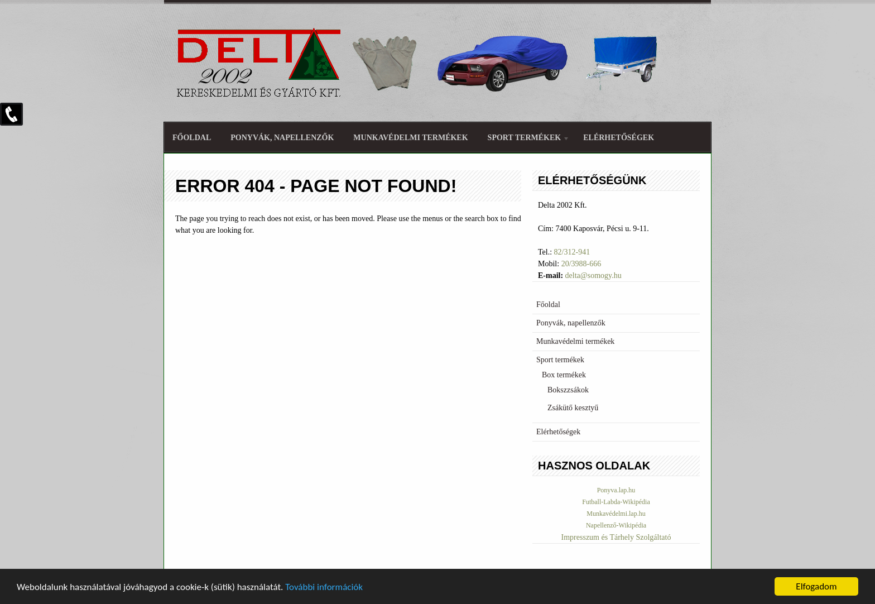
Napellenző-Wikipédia (616, 525)
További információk (324, 587)
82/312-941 (572, 252)
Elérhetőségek (618, 137)
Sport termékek (524, 139)
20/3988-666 (581, 264)
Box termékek (564, 375)
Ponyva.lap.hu (616, 490)
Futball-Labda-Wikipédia (616, 502)
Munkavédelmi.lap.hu (615, 513)
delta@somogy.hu (593, 275)
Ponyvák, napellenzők (282, 137)
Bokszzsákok (568, 390)
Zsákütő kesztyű (572, 408)
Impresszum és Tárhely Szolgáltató (616, 537)
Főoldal (191, 137)
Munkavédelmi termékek (410, 137)
